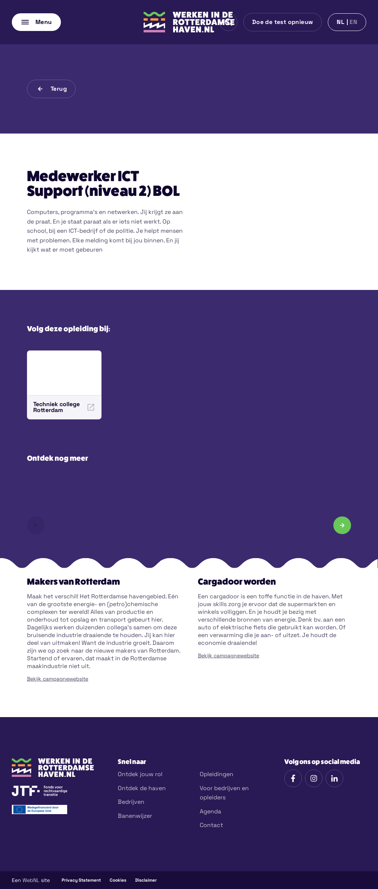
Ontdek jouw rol (140, 774)
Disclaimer (146, 880)
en (353, 22)
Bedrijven (131, 802)
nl (340, 22)
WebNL (31, 880)
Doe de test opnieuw (282, 22)
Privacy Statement (81, 880)
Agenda (210, 811)
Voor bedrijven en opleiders (224, 793)
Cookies (118, 880)
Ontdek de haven (142, 788)
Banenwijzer (135, 816)
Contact (211, 825)
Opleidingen (216, 774)
